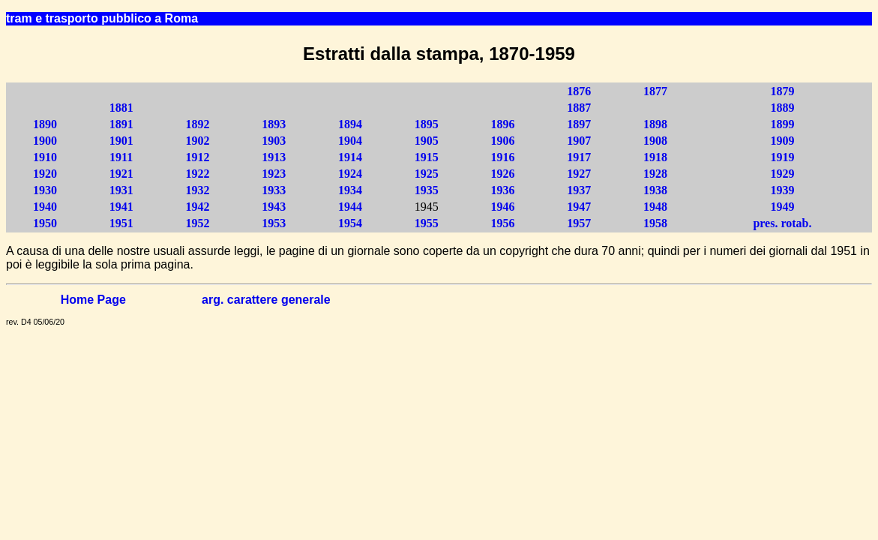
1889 (782, 107)
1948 (655, 206)
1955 (427, 223)
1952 (197, 223)
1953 (274, 223)
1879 (782, 91)
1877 (655, 91)
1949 (782, 206)
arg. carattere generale (266, 299)
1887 (579, 107)
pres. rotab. (782, 223)
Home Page (93, 299)
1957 (579, 223)
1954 (350, 223)
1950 (45, 223)
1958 (655, 223)
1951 (121, 223)
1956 (502, 223)
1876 (579, 91)
